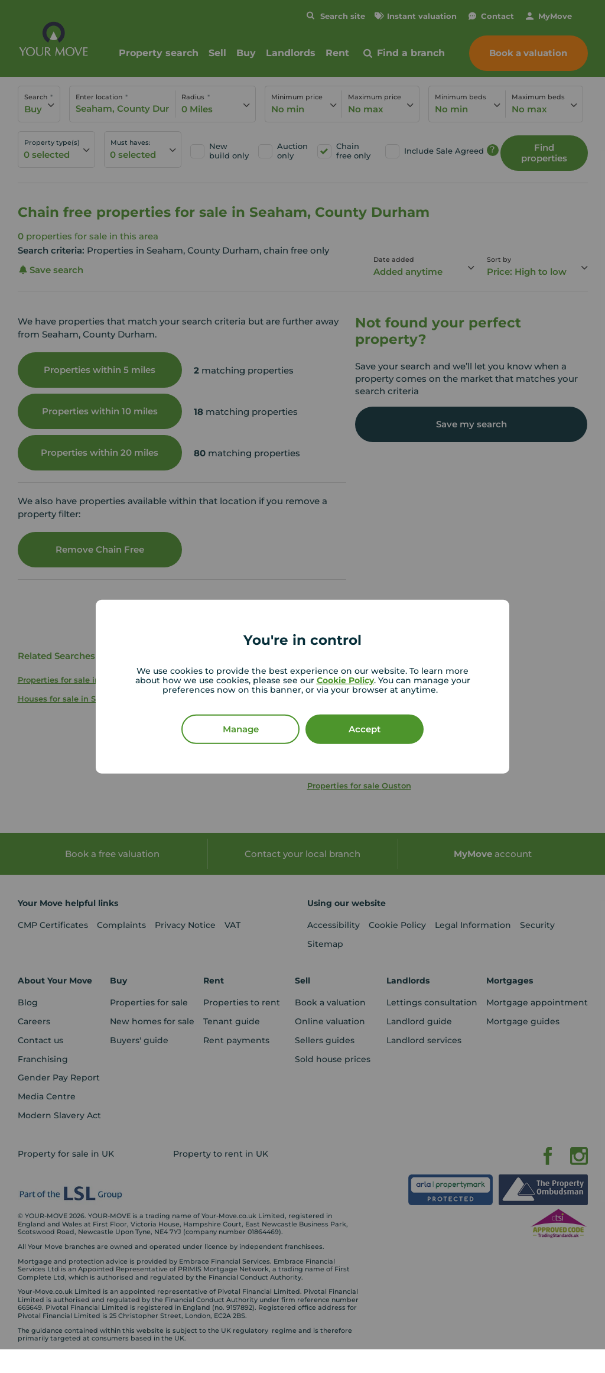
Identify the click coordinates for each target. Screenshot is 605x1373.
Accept (364, 728)
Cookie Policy (345, 679)
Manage (241, 728)
